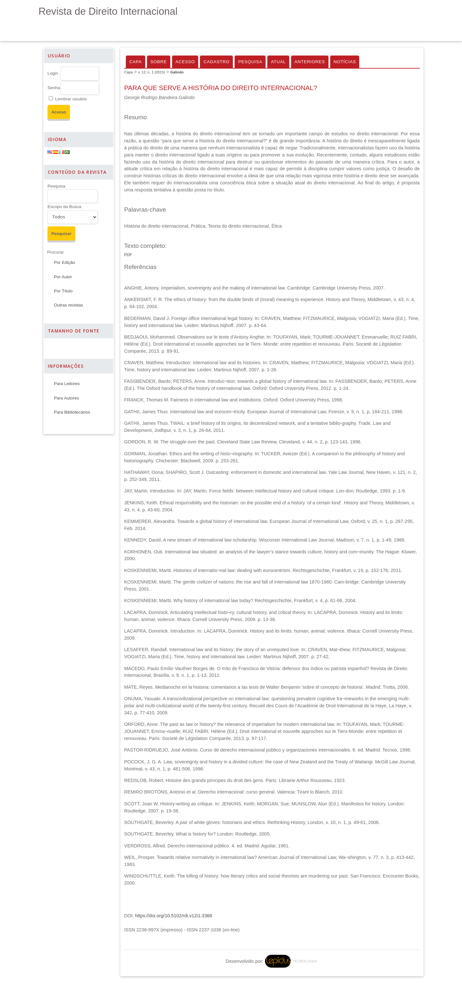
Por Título (63, 291)
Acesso (185, 61)
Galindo (177, 72)
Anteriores (310, 61)
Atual (278, 61)
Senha (53, 87)
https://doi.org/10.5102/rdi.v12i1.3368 (173, 915)
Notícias (345, 61)
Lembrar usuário (71, 99)
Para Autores (66, 398)
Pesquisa (56, 186)
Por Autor (63, 276)
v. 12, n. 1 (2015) (151, 72)
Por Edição (64, 262)
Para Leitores (67, 383)
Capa (135, 61)
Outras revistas (68, 305)
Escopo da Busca (64, 206)
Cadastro (216, 61)
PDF (128, 255)
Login (52, 73)
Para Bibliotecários (72, 412)
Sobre (158, 61)
